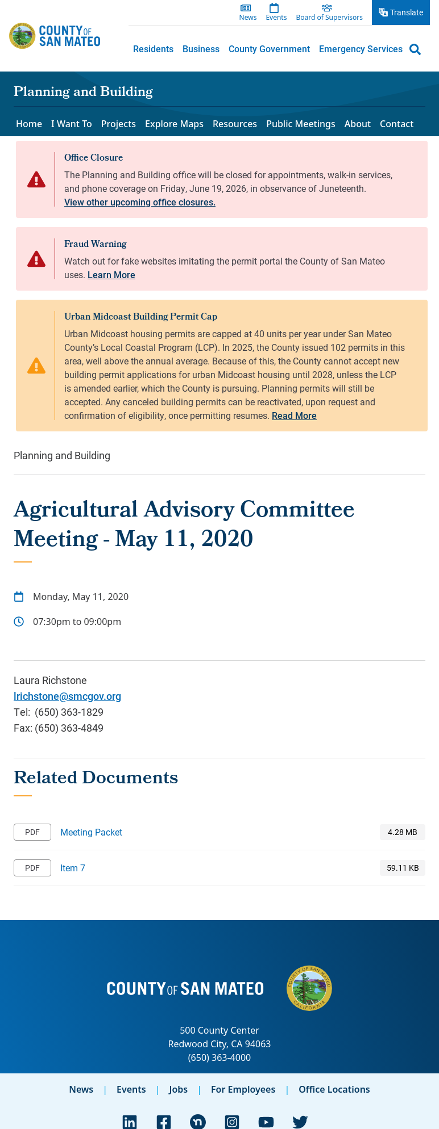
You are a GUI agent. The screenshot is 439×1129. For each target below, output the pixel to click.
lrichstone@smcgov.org (67, 696)
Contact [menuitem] (396, 123)
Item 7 (72, 868)
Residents (153, 48)
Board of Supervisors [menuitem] (329, 17)
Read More (294, 415)
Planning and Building (83, 93)
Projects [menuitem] (118, 123)
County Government (269, 48)
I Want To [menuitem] (71, 123)
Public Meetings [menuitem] (301, 123)
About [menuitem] (358, 123)
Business (201, 48)
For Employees (243, 1089)
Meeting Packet (91, 832)
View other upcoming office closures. (140, 202)
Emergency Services (361, 48)
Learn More (111, 274)
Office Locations (334, 1089)
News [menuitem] (248, 17)
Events (131, 1089)
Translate (406, 12)
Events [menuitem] (276, 17)
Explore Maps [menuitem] (174, 123)
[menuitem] (153, 49)
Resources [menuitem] (235, 123)
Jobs (178, 1089)
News (81, 1089)
